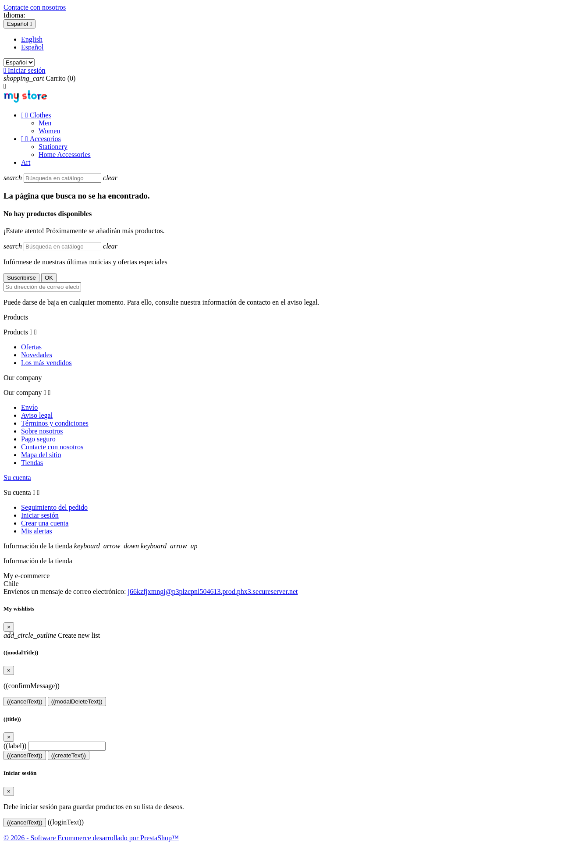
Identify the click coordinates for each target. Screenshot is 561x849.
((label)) (15, 746)
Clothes (36, 115)
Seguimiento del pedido (54, 507)
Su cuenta (17, 477)
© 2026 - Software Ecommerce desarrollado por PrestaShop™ (91, 838)
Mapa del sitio (41, 454)
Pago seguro (38, 439)
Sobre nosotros (42, 431)
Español (32, 47)
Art (25, 162)
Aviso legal (37, 415)
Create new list (52, 635)
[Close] (9, 627)
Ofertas (31, 347)
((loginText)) (66, 822)
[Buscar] (62, 178)
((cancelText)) (25, 701)
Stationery (53, 146)
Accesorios (41, 138)
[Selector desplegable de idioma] (20, 23)
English (32, 39)
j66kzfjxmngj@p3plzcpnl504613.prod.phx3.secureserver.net (213, 591)
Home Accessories (65, 154)
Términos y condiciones (55, 423)
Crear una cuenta (44, 523)
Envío (29, 407)
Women (49, 131)
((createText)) (68, 755)
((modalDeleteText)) (77, 701)
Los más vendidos (46, 362)
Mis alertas (36, 531)
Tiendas (32, 462)
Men (45, 123)
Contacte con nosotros (35, 7)
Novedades (36, 355)
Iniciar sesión (40, 515)
